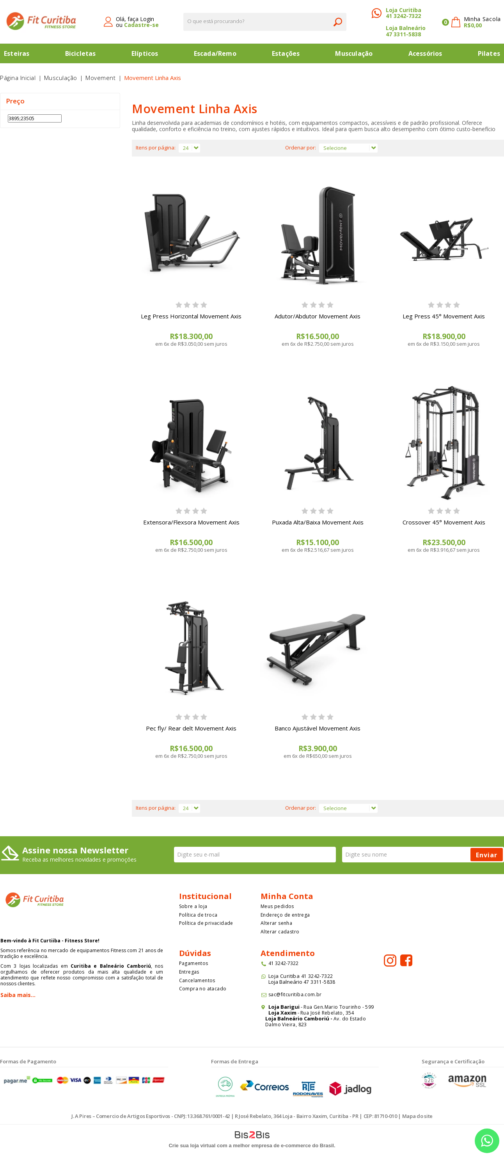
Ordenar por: (300, 147)
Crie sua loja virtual (192, 1145)
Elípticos (144, 53)
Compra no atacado (203, 988)
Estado (357, 1018)
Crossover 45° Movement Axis (444, 522)
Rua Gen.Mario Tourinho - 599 (338, 1007)
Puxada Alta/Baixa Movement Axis (318, 522)
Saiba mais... (17, 995)
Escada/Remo (215, 53)
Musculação (354, 53)
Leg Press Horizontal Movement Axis (191, 316)
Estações (286, 53)
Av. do (341, 1018)
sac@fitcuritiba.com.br (295, 994)
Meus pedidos (277, 906)
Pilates (489, 53)
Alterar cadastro (280, 931)
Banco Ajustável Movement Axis (317, 728)
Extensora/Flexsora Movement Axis (191, 522)
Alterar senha (276, 923)
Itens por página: (156, 147)
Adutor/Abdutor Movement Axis (317, 316)
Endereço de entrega (285, 915)
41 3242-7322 (403, 16)
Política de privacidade (206, 923)
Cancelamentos (197, 980)
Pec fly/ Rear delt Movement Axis (191, 728)
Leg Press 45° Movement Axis (444, 316)
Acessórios (425, 53)
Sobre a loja (193, 906)
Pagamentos (193, 963)
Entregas (189, 972)
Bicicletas (80, 53)
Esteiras (17, 53)
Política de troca (198, 915)
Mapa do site (417, 1116)
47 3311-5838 (403, 34)
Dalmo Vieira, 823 (286, 1024)
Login (147, 19)
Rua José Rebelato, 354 (327, 1012)
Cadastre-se (141, 24)
